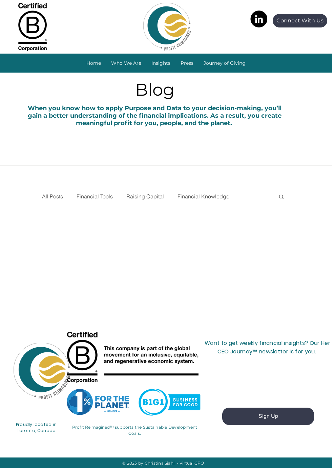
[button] (160, 63)
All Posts (52, 196)
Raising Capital (145, 196)
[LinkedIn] (258, 19)
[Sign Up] (268, 416)
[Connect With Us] (300, 20)
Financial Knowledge (203, 196)
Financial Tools (95, 196)
